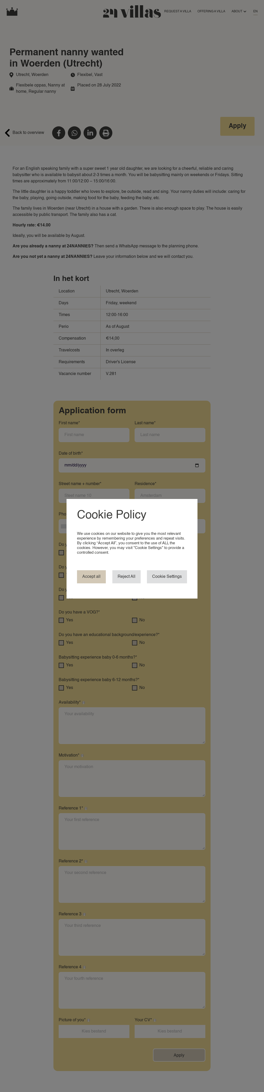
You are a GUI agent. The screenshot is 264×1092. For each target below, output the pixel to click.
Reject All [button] (126, 577)
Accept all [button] (91, 577)
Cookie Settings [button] (167, 577)
